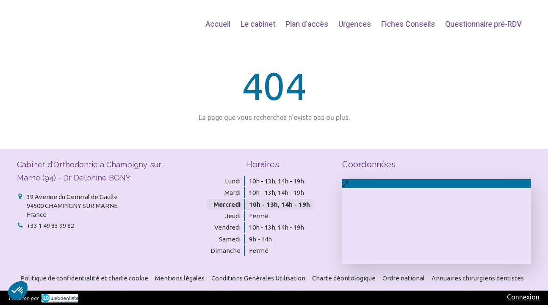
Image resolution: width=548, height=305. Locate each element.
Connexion (523, 297)
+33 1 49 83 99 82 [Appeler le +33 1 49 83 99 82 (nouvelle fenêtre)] (50, 225)
